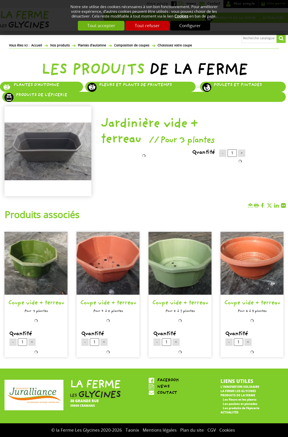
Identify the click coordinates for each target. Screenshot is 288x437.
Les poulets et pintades (240, 404)
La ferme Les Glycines (238, 391)
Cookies (181, 16)
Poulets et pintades (238, 85)
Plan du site (192, 430)
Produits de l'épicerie (41, 95)
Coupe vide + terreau (36, 303)
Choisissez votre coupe (175, 45)
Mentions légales (160, 430)
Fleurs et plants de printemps (135, 85)
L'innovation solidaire (239, 386)
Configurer (190, 25)
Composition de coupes (131, 45)
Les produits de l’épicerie (241, 408)
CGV (211, 430)
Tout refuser (147, 25)
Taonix (132, 430)
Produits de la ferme (237, 395)
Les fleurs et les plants (239, 399)
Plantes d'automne (92, 45)
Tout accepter (101, 25)
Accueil (36, 45)
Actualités (229, 412)
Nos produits (60, 45)
